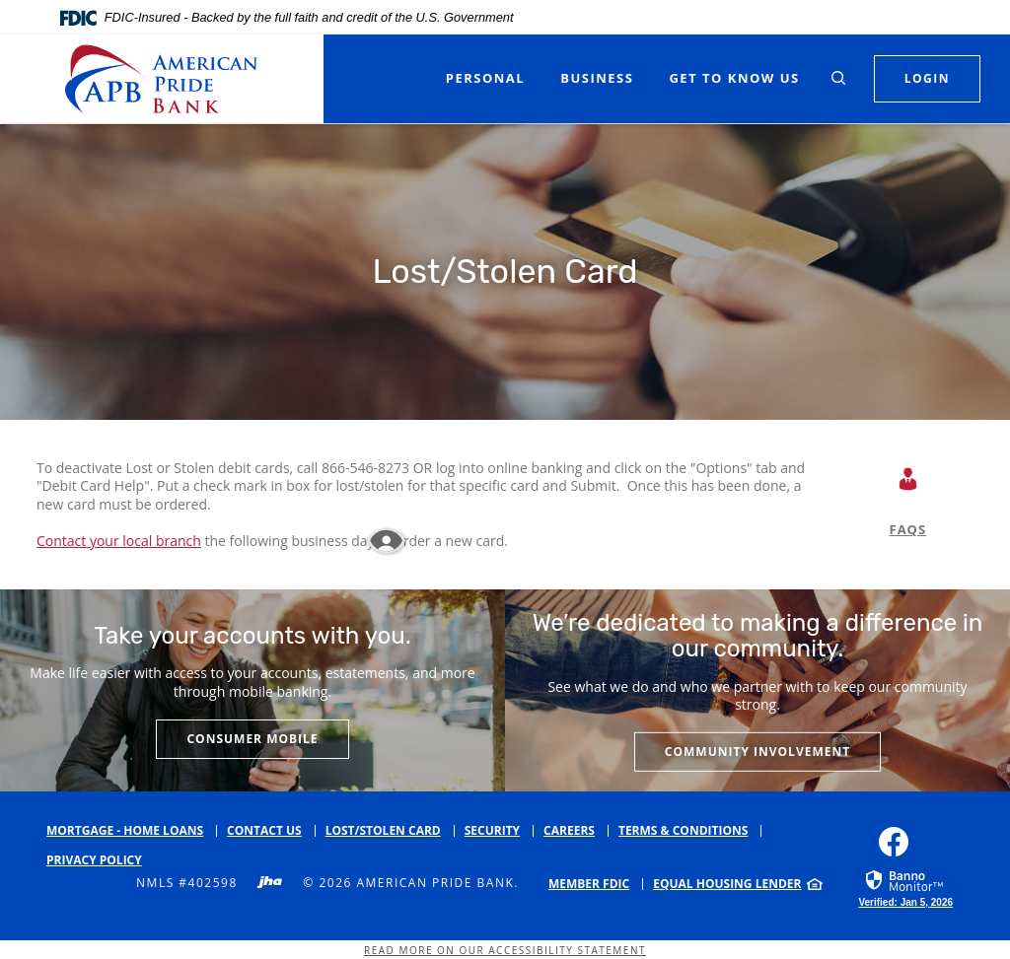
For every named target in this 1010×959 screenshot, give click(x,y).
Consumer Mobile (252, 738)
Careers (569, 830)
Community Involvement (757, 751)
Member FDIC (588, 883)
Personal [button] (485, 78)
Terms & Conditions (683, 830)
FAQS (908, 529)
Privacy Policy (94, 860)
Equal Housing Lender (727, 883)
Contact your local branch (118, 540)
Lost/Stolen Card (383, 830)
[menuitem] (595, 884)
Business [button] (596, 78)
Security (492, 830)
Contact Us (264, 830)
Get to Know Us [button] (734, 78)
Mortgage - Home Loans (124, 830)
